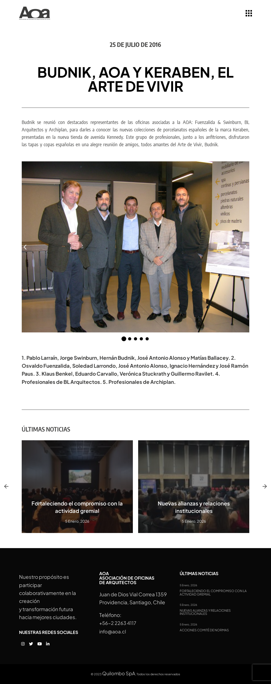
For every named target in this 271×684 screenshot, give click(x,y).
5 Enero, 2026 (188, 585)
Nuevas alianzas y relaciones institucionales (205, 612)
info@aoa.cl (112, 631)
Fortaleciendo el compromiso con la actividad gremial (213, 592)
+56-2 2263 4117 (117, 623)
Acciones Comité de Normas (204, 630)
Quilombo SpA (118, 673)
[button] (25, 246)
